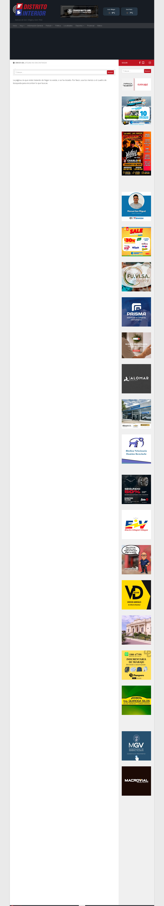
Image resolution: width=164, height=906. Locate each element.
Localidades (68, 25)
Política (58, 25)
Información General (35, 25)
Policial (48, 25)
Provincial (90, 25)
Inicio (15, 25)
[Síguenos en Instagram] (150, 62)
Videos (99, 25)
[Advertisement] (82, 44)
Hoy (21, 25)
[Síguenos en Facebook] (139, 62)
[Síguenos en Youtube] (143, 62)
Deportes (79, 25)
